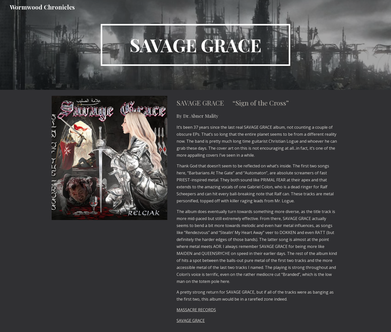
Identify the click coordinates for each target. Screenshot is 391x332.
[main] (195, 45)
